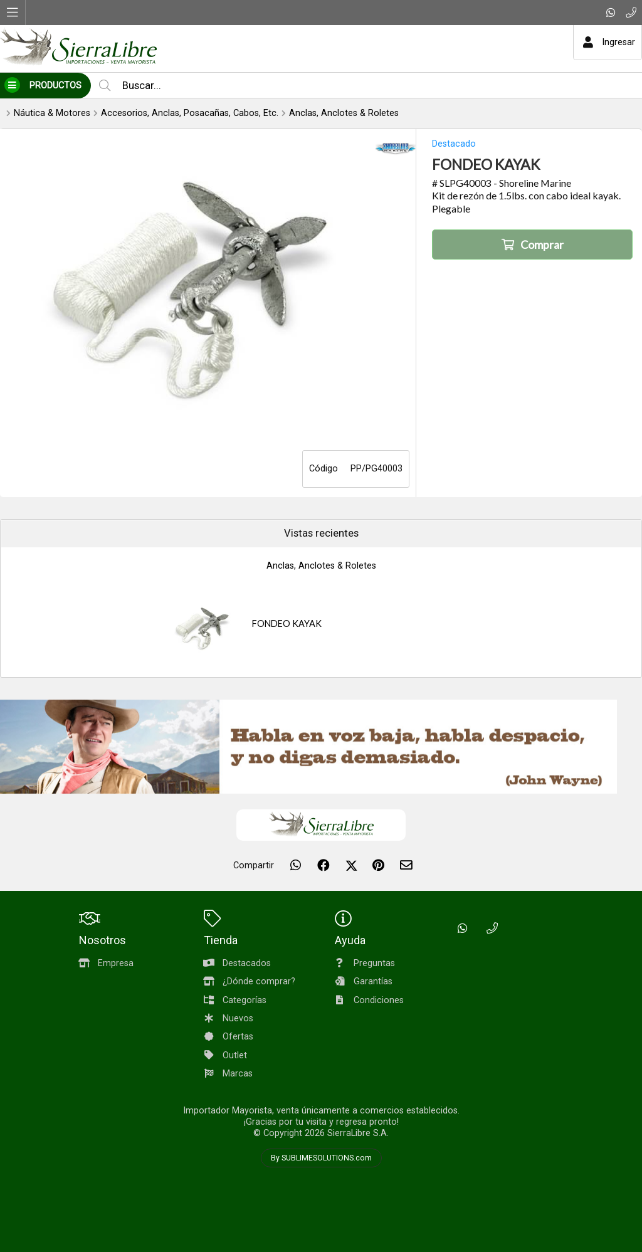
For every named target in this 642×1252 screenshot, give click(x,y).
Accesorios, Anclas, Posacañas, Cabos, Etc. (189, 113)
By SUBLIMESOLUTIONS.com (321, 1158)
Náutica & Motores (52, 113)
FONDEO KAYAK (287, 623)
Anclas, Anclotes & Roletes (344, 113)
